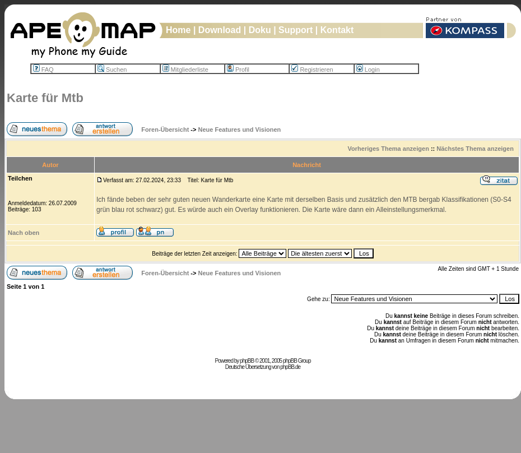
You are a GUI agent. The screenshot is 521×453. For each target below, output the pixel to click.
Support (295, 30)
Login (368, 69)
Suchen (112, 69)
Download (219, 30)
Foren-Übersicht (165, 129)
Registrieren (312, 69)
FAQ (43, 69)
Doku (260, 30)
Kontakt (337, 30)
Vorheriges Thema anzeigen (388, 148)
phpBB (247, 361)
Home (178, 30)
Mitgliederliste (185, 69)
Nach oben (23, 232)
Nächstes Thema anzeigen (475, 148)
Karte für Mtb (45, 98)
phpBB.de (290, 367)
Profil (238, 69)
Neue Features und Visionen (239, 129)
